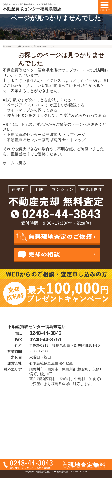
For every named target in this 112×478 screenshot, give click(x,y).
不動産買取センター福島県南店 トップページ (46, 134)
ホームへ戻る (14, 163)
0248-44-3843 (45, 333)
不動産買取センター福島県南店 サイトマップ (46, 139)
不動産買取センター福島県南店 (32, 8)
